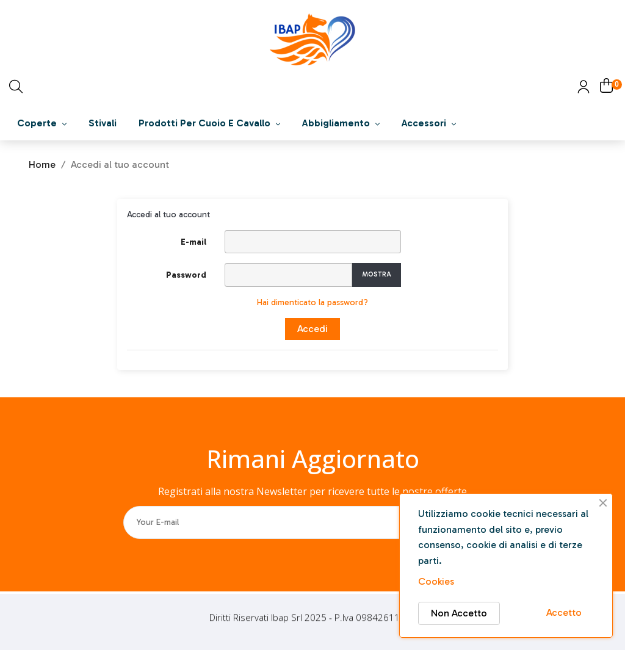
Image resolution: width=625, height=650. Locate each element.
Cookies (436, 581)
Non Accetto (459, 613)
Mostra (376, 274)
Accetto (564, 612)
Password (186, 275)
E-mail (193, 242)
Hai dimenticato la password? (312, 302)
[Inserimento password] (288, 275)
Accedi (312, 328)
